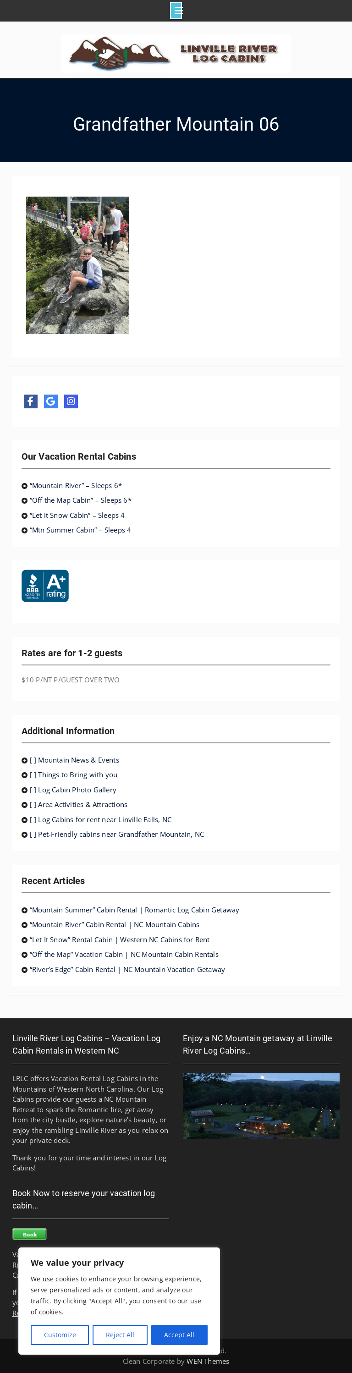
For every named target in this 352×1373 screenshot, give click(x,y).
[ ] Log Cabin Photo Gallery (73, 789)
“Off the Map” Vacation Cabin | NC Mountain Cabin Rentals (124, 954)
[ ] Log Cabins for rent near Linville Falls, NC (100, 819)
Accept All (179, 1334)
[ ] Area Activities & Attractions (79, 804)
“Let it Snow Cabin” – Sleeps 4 (77, 515)
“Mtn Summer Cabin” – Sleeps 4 (81, 529)
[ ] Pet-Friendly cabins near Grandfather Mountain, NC (117, 834)
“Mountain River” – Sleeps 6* (76, 485)
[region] (119, 1301)
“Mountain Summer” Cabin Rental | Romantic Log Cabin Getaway (135, 909)
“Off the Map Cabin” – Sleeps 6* (81, 500)
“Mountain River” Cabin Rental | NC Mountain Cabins (115, 924)
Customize (60, 1334)
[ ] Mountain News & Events (74, 759)
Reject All (120, 1334)
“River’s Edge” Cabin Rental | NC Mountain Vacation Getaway (128, 969)
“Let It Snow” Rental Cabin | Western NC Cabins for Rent (120, 939)
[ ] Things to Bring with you (74, 774)
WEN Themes (208, 1361)
